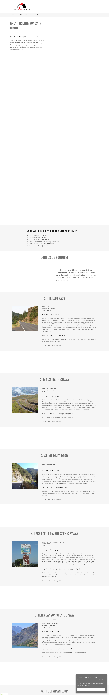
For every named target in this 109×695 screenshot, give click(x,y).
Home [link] (14, 14)
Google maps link (56, 345)
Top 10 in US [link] (34, 14)
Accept (92, 689)
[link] (21, 6)
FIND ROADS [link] (23, 14)
